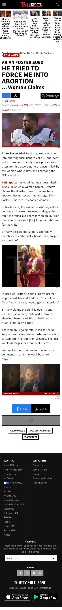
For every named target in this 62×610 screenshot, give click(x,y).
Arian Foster (17, 430)
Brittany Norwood (40, 430)
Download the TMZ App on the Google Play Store (45, 597)
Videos (7, 535)
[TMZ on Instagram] (40, 573)
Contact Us (38, 465)
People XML (9, 526)
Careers (36, 474)
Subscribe (53, 558)
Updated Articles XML (14, 504)
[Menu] (4, 4)
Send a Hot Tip (40, 469)
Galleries (8, 517)
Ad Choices (9, 478)
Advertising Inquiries (42, 478)
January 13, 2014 (20, 104)
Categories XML (11, 513)
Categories (9, 509)
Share (21, 409)
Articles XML (10, 496)
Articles (7, 491)
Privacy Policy (51, 548)
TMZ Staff (10, 100)
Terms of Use (10, 474)
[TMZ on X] (27, 573)
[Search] (57, 4)
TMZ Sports (9, 182)
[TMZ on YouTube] (34, 573)
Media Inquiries (40, 482)
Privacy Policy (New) (13, 469)
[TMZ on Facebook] (20, 573)
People (7, 522)
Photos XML (9, 530)
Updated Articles (11, 500)
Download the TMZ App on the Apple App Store (17, 597)
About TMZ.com (11, 465)
